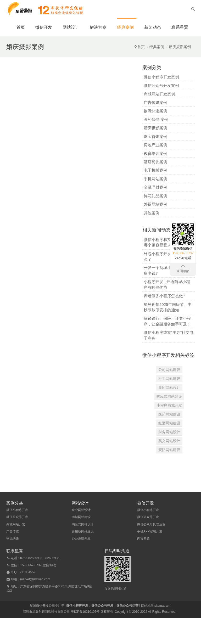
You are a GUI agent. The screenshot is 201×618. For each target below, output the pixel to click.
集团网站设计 (169, 387)
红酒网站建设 (169, 423)
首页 (20, 27)
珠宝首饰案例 (155, 136)
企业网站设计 (81, 510)
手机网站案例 (155, 179)
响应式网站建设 (169, 396)
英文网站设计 (169, 441)
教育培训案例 (155, 153)
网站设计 (71, 27)
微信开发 (43, 27)
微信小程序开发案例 (161, 77)
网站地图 (147, 606)
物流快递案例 (155, 111)
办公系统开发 (81, 538)
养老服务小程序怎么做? (164, 296)
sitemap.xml (162, 606)
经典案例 (125, 27)
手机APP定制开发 (149, 531)
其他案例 (151, 213)
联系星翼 (179, 27)
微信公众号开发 (17, 517)
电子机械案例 (155, 170)
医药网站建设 (169, 414)
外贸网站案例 (155, 204)
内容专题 (143, 538)
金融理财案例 (155, 187)
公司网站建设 (169, 370)
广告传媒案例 (155, 102)
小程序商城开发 (169, 405)
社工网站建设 (169, 379)
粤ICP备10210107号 (85, 612)
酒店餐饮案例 (155, 162)
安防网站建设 (169, 450)
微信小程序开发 (17, 510)
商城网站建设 (81, 517)
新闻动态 (152, 27)
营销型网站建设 (83, 531)
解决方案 (98, 27)
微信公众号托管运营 (151, 524)
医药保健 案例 (156, 119)
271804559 (27, 572)
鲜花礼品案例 (155, 196)
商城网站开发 (15, 524)
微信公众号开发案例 (161, 85)
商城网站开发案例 (159, 94)
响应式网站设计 (83, 524)
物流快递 (12, 538)
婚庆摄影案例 (180, 47)
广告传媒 (12, 531)
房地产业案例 (155, 145)
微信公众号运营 (127, 606)
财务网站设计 (169, 432)
